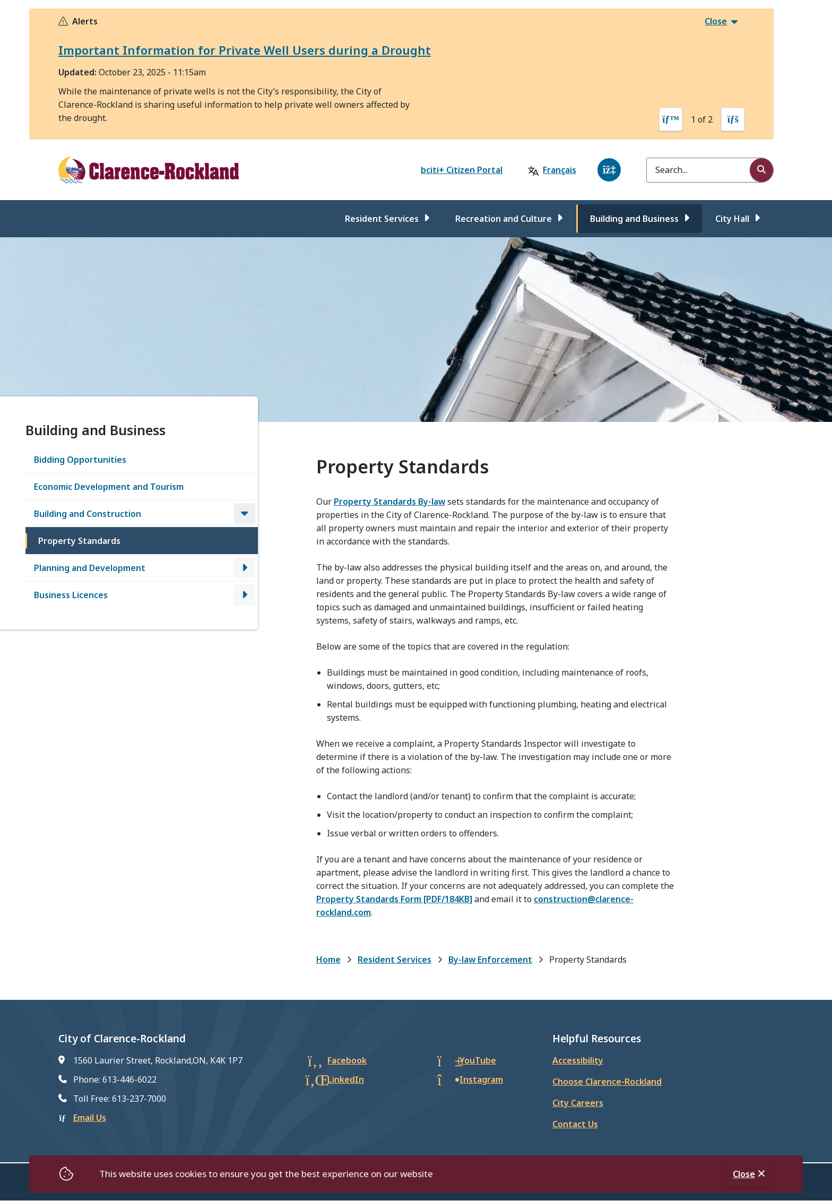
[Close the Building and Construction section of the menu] (244, 513)
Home (328, 959)
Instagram (481, 1079)
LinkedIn (345, 1079)
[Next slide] (732, 119)
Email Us (89, 1118)
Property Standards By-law (389, 501)
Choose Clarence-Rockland (607, 1081)
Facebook (347, 1060)
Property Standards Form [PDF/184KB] (394, 899)
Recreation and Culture (503, 218)
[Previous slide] (670, 119)
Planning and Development (89, 568)
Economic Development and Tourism (109, 487)
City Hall (732, 218)
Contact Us (575, 1124)
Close (744, 1174)
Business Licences (71, 595)
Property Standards (79, 541)
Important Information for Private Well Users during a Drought (244, 50)
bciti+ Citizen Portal (461, 170)
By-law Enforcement (490, 959)
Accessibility (577, 1060)
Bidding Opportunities (80, 459)
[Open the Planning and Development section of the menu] (244, 567)
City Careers (577, 1103)
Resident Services (382, 218)
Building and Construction (87, 514)
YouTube (478, 1060)
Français (559, 170)
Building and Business (634, 218)
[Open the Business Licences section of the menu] (244, 595)
